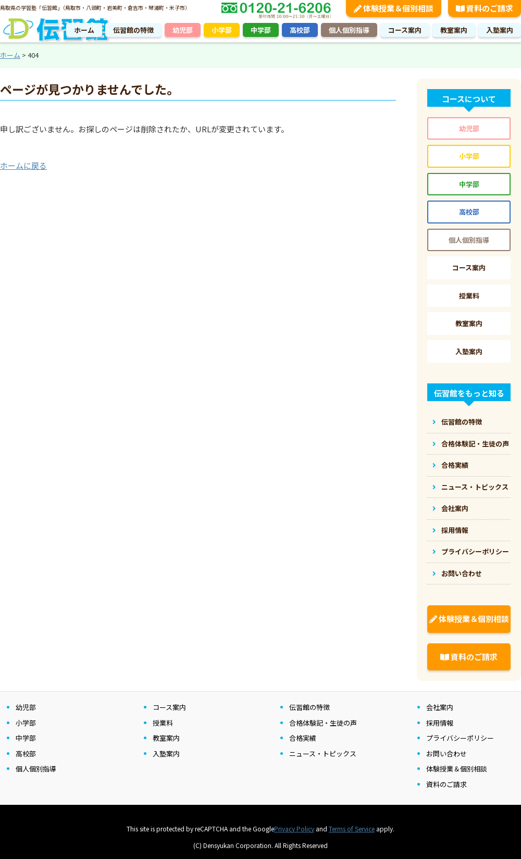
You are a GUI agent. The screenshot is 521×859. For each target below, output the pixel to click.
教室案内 (453, 30)
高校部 (300, 30)
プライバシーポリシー (475, 551)
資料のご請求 (469, 656)
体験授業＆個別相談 (469, 618)
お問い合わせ (461, 573)
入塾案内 (499, 30)
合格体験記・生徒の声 (475, 444)
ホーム (84, 30)
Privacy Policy (294, 828)
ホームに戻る (23, 165)
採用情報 (454, 530)
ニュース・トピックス (474, 487)
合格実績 (454, 465)
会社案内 (454, 508)
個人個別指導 (349, 30)
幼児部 (182, 30)
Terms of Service (352, 828)
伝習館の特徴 (133, 30)
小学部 (222, 30)
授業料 (469, 296)
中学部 (261, 30)
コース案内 (404, 30)
